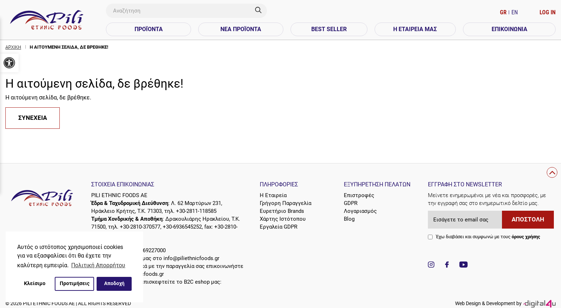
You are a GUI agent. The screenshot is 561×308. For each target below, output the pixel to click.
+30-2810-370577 (140, 227)
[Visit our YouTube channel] (463, 265)
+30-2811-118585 (196, 211)
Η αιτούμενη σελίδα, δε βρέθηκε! (69, 47)
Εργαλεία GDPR (278, 227)
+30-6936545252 (182, 227)
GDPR (350, 203)
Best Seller (329, 29)
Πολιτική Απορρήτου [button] (98, 265)
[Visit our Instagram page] (431, 265)
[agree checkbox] (430, 237)
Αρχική (13, 47)
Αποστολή (528, 219)
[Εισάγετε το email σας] (465, 220)
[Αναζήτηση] (180, 11)
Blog (349, 219)
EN (514, 12)
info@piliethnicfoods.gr (191, 258)
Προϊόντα (149, 29)
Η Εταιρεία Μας (415, 29)
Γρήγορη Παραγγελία (285, 203)
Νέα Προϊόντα (240, 29)
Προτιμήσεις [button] (74, 283)
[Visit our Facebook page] (447, 265)
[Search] (261, 11)
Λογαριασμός (360, 211)
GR (504, 12)
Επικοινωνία (509, 29)
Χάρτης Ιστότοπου (283, 219)
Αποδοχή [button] (114, 283)
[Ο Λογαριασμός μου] (548, 12)
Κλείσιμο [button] (34, 283)
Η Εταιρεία (273, 195)
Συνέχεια (32, 117)
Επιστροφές (359, 195)
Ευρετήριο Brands (282, 211)
